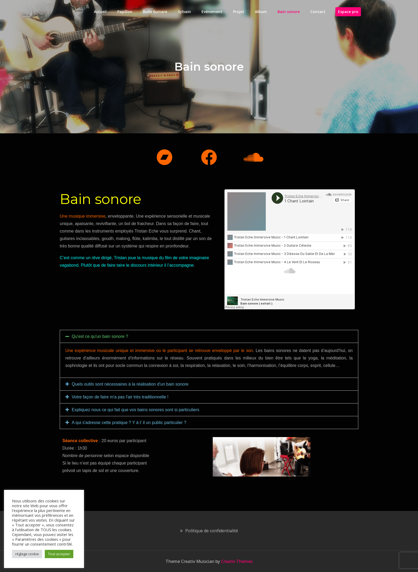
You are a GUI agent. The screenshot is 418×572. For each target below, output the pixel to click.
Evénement (212, 11)
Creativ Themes (237, 561)
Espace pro (348, 11)
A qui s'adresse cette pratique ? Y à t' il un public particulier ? (129, 422)
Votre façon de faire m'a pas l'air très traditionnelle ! (120, 397)
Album (261, 11)
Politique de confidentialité (211, 531)
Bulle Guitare (155, 11)
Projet (238, 11)
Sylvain (184, 11)
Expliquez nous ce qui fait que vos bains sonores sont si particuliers (135, 409)
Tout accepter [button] (59, 553)
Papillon (124, 11)
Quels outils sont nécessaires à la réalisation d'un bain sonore (130, 384)
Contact (317, 11)
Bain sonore (289, 11)
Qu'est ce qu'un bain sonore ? (100, 336)
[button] (209, 336)
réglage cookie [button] (27, 553)
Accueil (100, 11)
